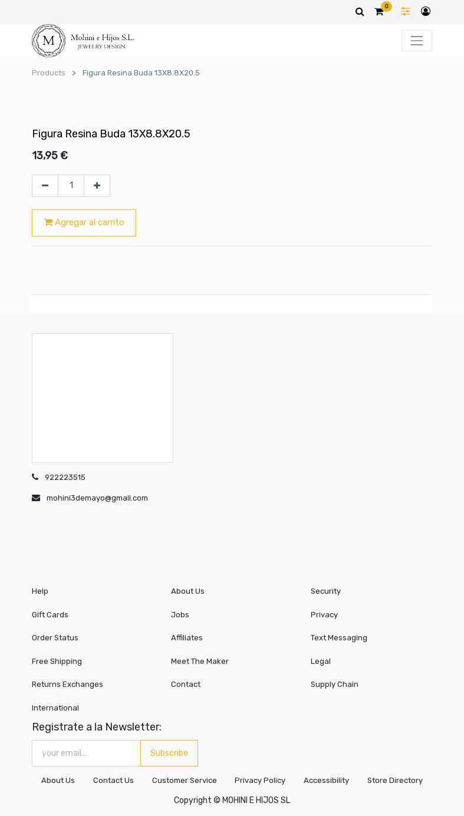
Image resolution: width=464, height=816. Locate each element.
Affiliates (187, 637)
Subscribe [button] (169, 753)
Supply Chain (334, 684)
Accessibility (326, 780)
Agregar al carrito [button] (84, 222)
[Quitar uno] (45, 186)
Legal (321, 661)
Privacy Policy (260, 780)
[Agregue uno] (97, 186)
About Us (188, 591)
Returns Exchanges (67, 684)
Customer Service (184, 780)
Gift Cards (50, 614)
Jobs (180, 614)
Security (326, 591)
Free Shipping (57, 661)
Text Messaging (339, 637)
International (55, 707)
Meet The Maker (200, 661)
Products (48, 72)
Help (40, 591)
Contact (185, 684)
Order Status (55, 637)
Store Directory (395, 780)
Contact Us (113, 780)
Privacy (324, 614)
